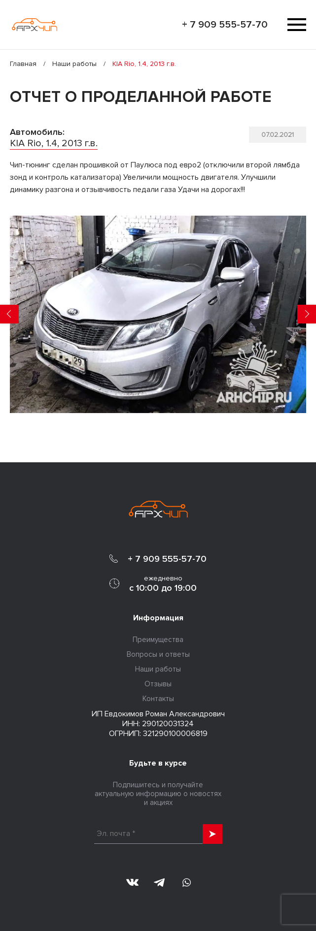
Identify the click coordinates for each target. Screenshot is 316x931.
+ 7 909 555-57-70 (225, 25)
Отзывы (158, 683)
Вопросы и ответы (158, 654)
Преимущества (158, 639)
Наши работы (74, 64)
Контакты (158, 698)
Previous (9, 314)
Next (306, 314)
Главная (23, 64)
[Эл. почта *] (158, 834)
